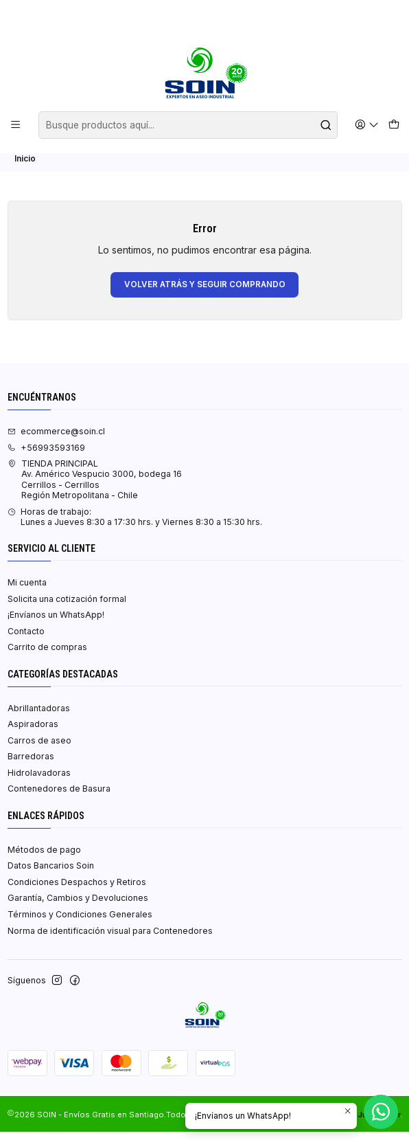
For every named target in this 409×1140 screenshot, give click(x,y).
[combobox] (188, 125)
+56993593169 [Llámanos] (46, 456)
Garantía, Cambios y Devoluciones (78, 907)
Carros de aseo (39, 749)
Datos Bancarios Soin (51, 874)
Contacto (26, 639)
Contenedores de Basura (59, 797)
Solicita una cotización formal (67, 607)
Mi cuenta (27, 591)
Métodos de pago (44, 858)
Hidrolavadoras (39, 781)
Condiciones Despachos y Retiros (77, 890)
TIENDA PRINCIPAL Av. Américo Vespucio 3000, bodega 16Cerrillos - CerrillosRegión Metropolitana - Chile (95, 488)
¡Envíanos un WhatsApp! (56, 623)
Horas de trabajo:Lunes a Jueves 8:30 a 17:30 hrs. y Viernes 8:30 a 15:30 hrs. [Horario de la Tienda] (135, 525)
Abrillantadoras (39, 716)
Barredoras (31, 765)
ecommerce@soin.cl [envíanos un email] (56, 439)
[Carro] (393, 125)
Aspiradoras (33, 733)
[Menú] (16, 124)
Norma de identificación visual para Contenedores (110, 939)
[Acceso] (367, 124)
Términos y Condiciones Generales (80, 922)
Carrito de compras (47, 656)
